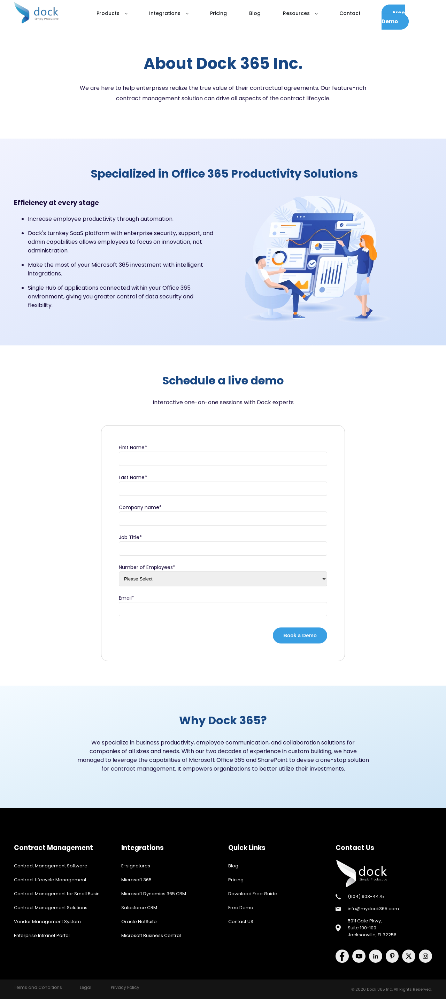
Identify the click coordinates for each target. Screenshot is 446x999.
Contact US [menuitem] (240, 921)
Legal (85, 987)
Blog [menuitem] (233, 866)
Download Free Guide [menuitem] (252, 893)
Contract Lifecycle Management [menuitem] (50, 879)
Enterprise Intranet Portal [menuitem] (42, 935)
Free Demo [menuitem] (240, 907)
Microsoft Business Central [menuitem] (151, 935)
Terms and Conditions (38, 987)
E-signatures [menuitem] (135, 866)
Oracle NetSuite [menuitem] (139, 921)
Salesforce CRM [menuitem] (139, 907)
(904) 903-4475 (366, 896)
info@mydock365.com (373, 908)
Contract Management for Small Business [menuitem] (61, 893)
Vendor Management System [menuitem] (47, 921)
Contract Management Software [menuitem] (50, 866)
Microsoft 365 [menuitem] (136, 879)
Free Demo (393, 17)
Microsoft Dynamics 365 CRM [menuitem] (153, 893)
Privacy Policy (125, 987)
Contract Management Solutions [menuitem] (50, 907)
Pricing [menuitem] (236, 879)
